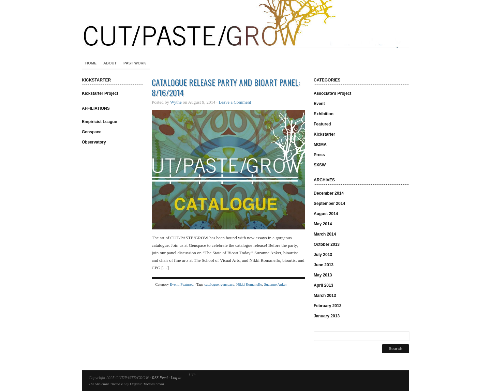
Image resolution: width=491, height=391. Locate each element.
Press (319, 154)
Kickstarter (324, 134)
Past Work (134, 63)
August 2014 (326, 213)
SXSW (320, 165)
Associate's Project (332, 93)
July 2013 (323, 254)
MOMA (320, 144)
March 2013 (325, 295)
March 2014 (325, 234)
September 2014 (329, 203)
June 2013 (323, 264)
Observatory (94, 142)
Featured (186, 284)
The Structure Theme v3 (106, 384)
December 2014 (329, 193)
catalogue (211, 284)
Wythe (176, 102)
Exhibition (323, 113)
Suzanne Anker (275, 284)
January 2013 (327, 316)
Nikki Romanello (249, 284)
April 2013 (323, 285)
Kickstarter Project (100, 93)
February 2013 (327, 305)
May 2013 (323, 275)
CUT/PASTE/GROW (245, 24)
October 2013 (327, 244)
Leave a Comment (235, 102)
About (110, 63)
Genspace (91, 132)
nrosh (159, 384)
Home (90, 63)
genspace (227, 284)
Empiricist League (99, 121)
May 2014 (323, 224)
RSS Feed (159, 377)
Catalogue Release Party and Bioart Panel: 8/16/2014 (226, 87)
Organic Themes (142, 384)
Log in (176, 377)
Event (174, 284)
